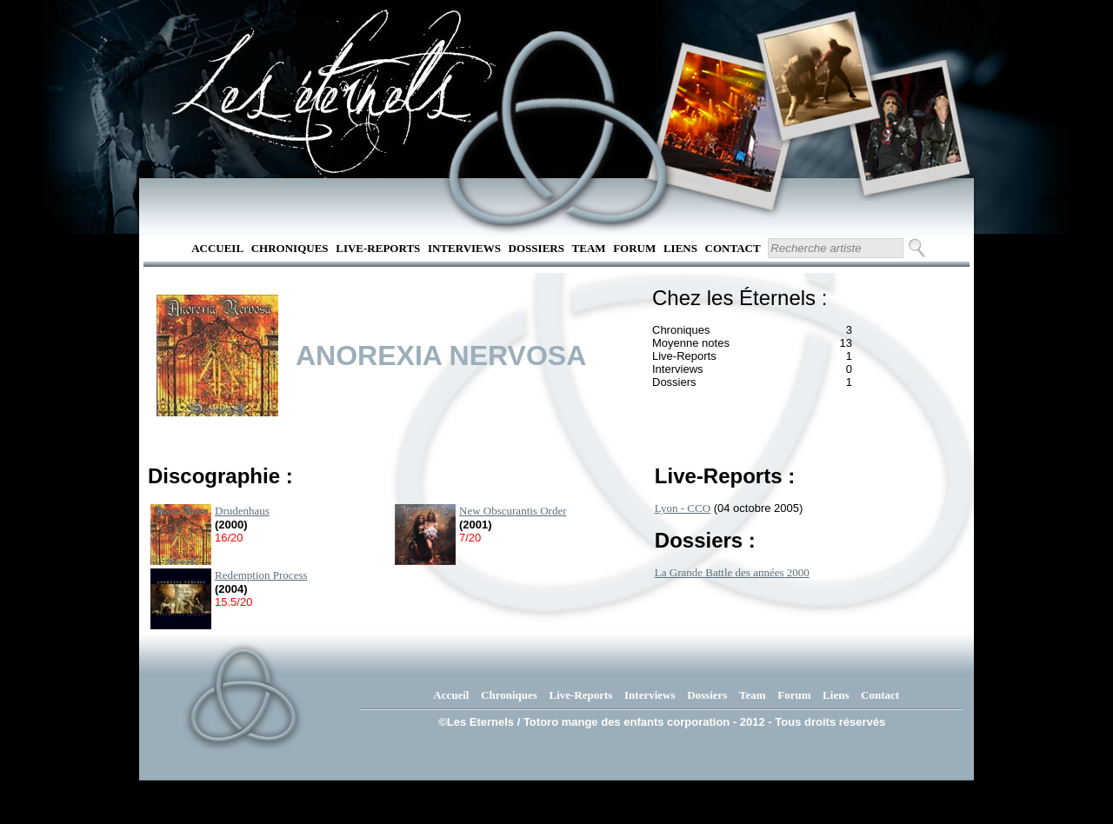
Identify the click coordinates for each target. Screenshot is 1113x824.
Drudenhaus (242, 510)
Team (589, 248)
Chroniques (290, 248)
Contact (733, 248)
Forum (634, 248)
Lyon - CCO (682, 508)
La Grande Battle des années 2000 (732, 572)
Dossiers (536, 248)
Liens (680, 248)
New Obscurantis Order (512, 510)
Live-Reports (378, 248)
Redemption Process (261, 574)
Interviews (464, 248)
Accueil (217, 248)
